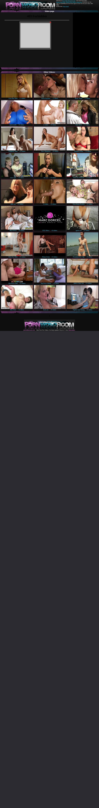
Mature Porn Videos (71, 2)
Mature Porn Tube (60, 2)
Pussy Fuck (66, 6)
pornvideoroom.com (29, 330)
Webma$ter (72, 330)
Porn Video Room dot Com (68, 0)
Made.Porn (79, 2)
